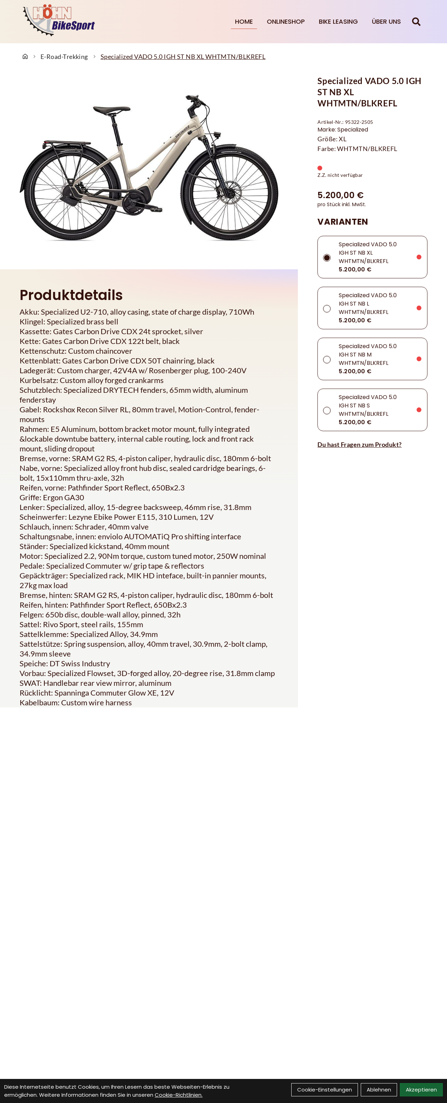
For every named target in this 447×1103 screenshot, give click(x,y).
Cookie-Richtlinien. (179, 1094)
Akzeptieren (421, 1089)
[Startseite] (25, 56)
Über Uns (386, 21)
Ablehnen (379, 1089)
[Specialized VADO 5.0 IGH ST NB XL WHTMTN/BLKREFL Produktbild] (149, 168)
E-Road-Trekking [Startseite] (64, 56)
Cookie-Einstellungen (324, 1089)
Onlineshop (286, 21)
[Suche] (416, 21)
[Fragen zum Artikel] (372, 444)
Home (244, 21)
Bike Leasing (338, 21)
